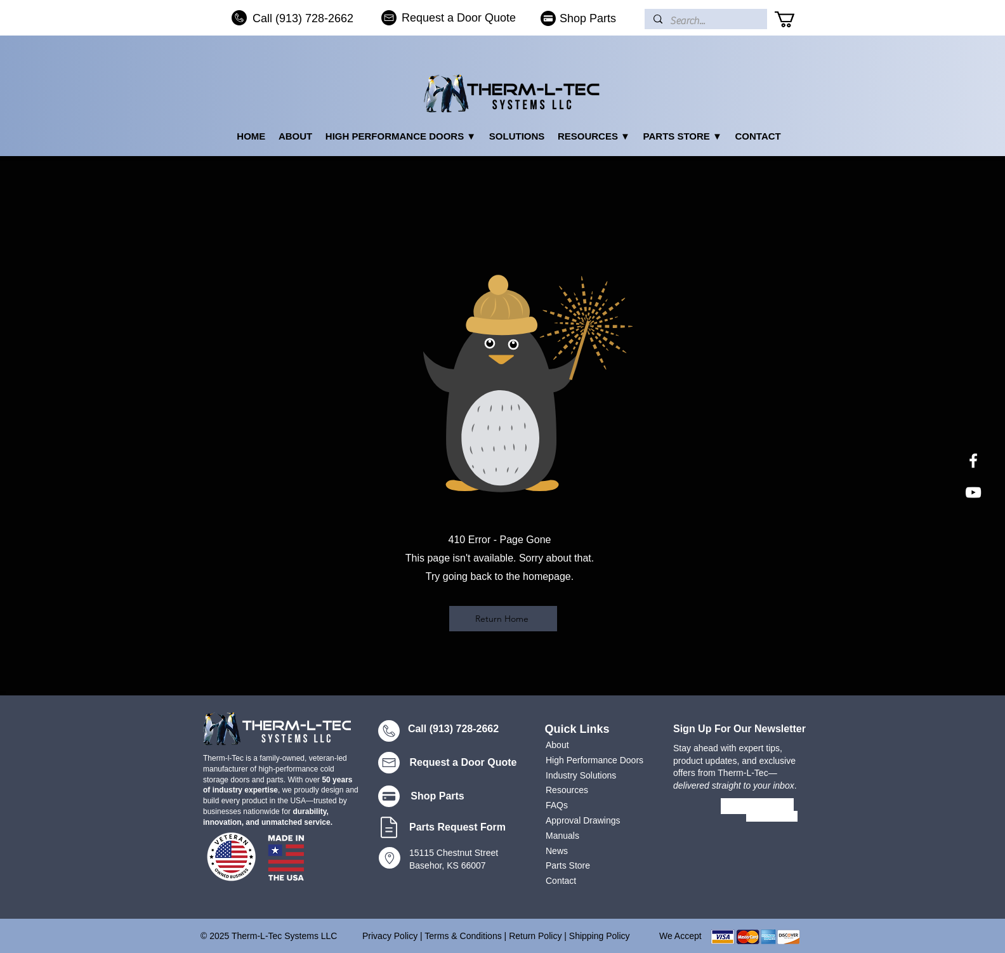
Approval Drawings (583, 820)
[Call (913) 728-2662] (299, 18)
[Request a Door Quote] (453, 17)
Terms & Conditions (464, 936)
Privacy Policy (389, 936)
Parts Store (568, 865)
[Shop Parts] (584, 18)
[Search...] (705, 21)
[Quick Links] (578, 729)
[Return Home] (503, 618)
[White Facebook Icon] (973, 460)
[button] (794, 19)
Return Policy (535, 936)
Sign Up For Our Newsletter (739, 728)
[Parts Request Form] (458, 827)
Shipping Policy (599, 936)
